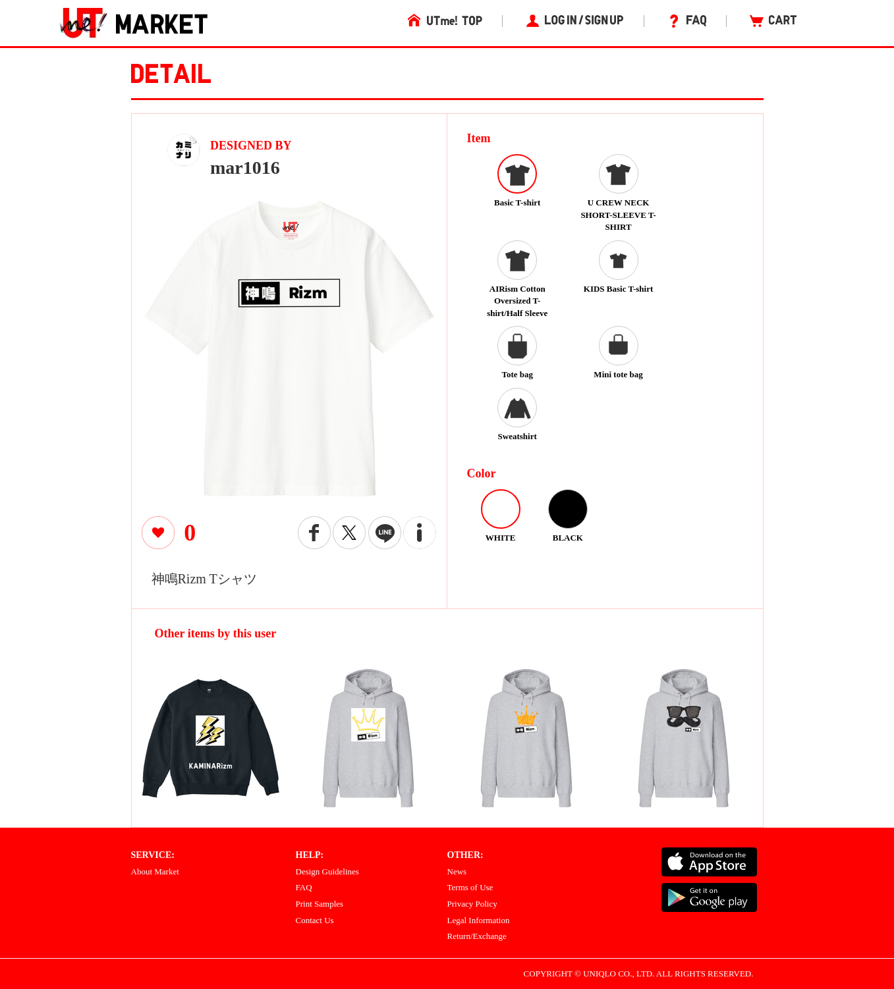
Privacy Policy (472, 904)
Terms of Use (470, 887)
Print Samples (320, 904)
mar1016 (245, 167)
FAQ (304, 887)
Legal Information (478, 920)
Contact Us (315, 920)
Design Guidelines (327, 871)
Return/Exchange (477, 936)
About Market (155, 871)
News (457, 871)
